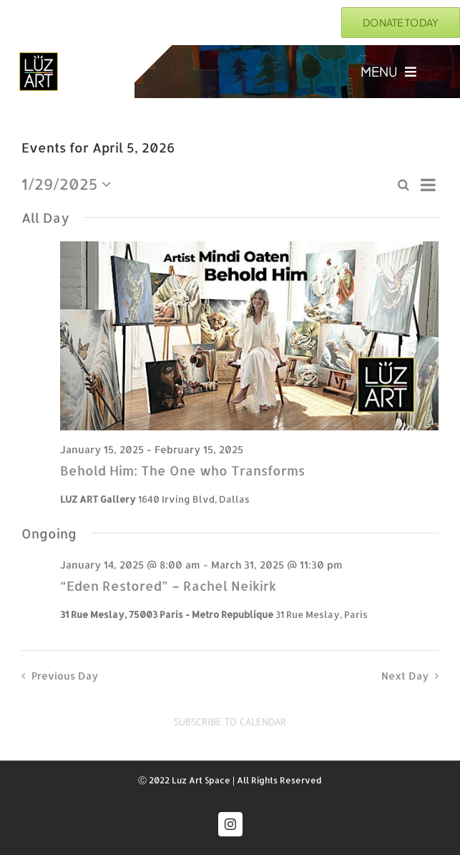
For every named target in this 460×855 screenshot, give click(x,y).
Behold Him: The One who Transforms (182, 470)
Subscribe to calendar (230, 722)
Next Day (405, 675)
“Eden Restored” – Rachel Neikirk (168, 585)
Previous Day (64, 675)
